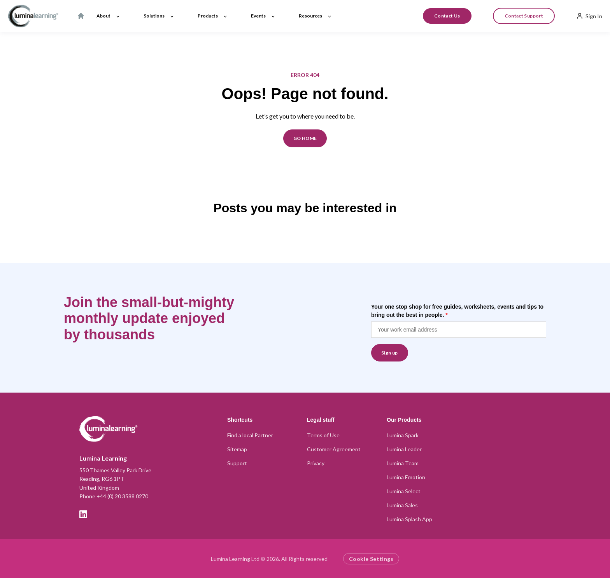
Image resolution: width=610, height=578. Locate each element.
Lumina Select (404, 491)
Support (237, 463)
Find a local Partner (250, 435)
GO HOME (305, 138)
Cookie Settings (371, 558)
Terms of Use (323, 435)
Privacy (315, 463)
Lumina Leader (404, 449)
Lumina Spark (403, 435)
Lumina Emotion (406, 477)
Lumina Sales (402, 505)
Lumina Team (403, 463)
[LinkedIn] (83, 514)
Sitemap (237, 449)
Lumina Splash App (409, 519)
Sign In (589, 15)
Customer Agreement (334, 449)
